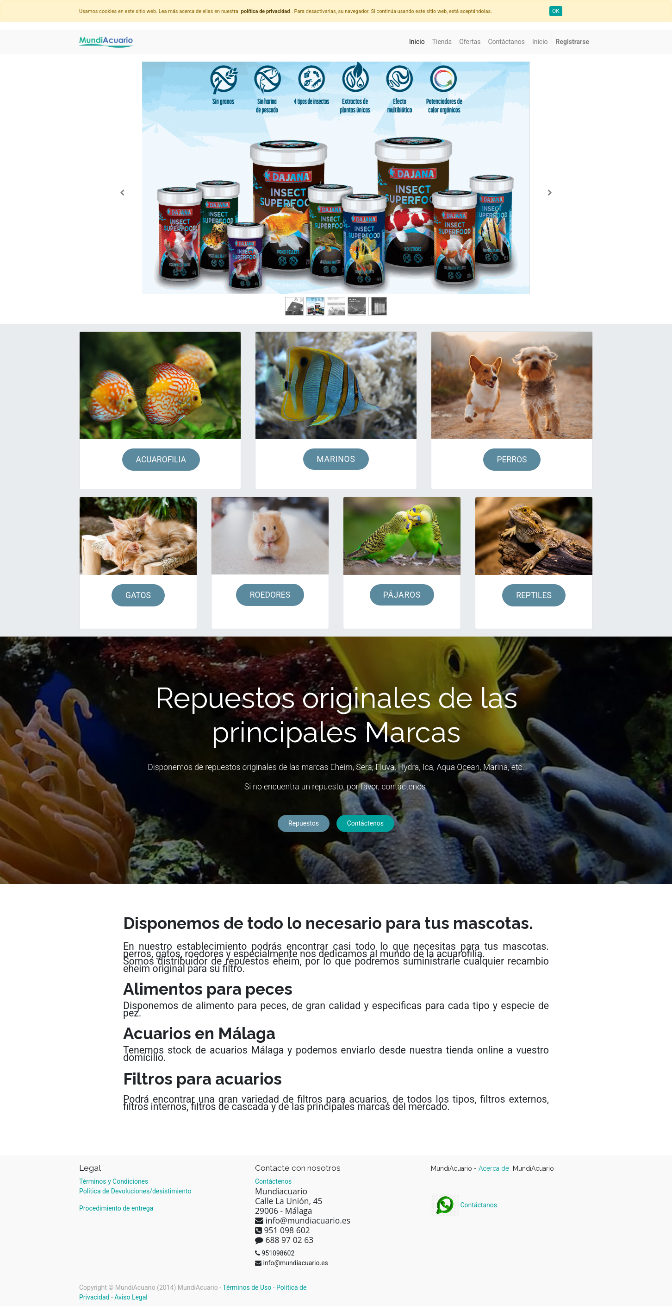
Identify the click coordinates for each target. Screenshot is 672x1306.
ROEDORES (270, 594)
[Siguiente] (549, 193)
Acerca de (495, 1168)
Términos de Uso (247, 1287)
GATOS (138, 595)
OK (556, 11)
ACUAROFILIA (161, 459)
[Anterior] (122, 193)
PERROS (512, 459)
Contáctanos (464, 1205)
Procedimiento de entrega (116, 1208)
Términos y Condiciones (113, 1181)
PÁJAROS (402, 594)
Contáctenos (365, 823)
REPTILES (534, 595)
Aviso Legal (131, 1297)
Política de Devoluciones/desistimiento (135, 1191)
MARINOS (336, 459)
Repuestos (303, 823)
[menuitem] (417, 41)
